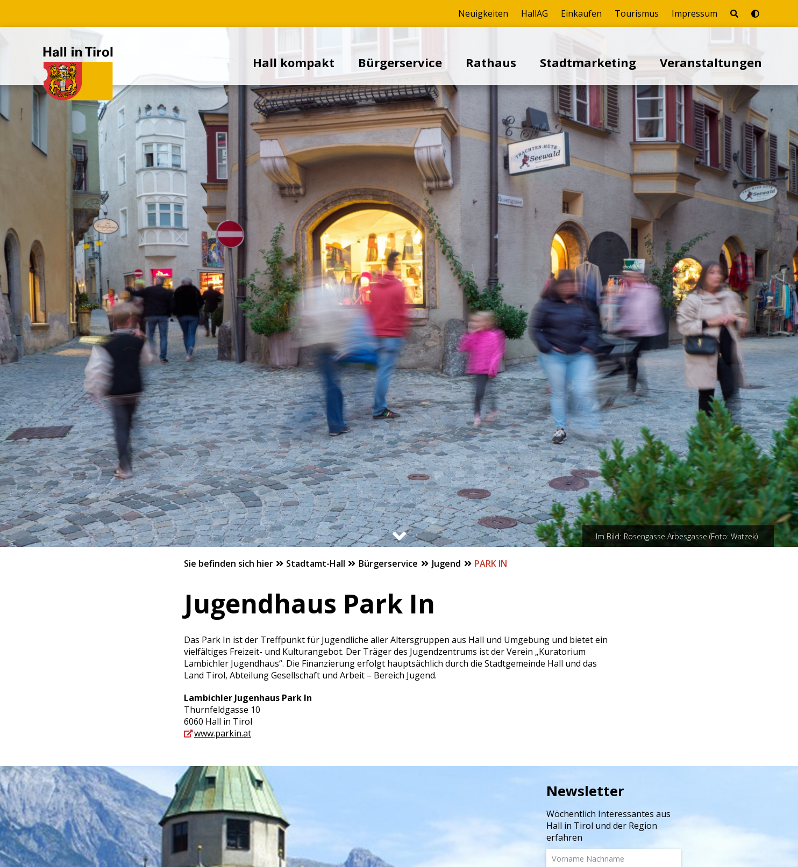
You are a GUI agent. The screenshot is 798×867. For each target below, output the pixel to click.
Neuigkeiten (483, 13)
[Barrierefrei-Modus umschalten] (755, 13)
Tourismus (637, 13)
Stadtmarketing (588, 62)
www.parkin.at (222, 733)
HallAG (534, 13)
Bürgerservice (400, 62)
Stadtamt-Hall (316, 563)
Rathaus (491, 62)
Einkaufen (581, 13)
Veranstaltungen (711, 62)
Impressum (694, 13)
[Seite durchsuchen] (734, 13)
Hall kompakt (293, 62)
